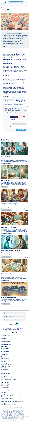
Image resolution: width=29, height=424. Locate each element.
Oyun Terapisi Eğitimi (5, 382)
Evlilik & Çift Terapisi (5, 358)
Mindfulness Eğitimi (5, 387)
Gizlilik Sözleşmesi (4, 348)
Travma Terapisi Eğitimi (5, 380)
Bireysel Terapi (4, 356)
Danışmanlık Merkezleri (5, 341)
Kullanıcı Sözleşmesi (5, 349)
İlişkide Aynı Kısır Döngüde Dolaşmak (8, 404)
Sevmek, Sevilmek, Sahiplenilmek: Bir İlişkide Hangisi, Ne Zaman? (14, 399)
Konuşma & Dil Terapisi (5, 366)
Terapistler (3, 339)
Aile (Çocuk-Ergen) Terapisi (6, 359)
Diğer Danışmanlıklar (5, 370)
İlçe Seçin (19, 124)
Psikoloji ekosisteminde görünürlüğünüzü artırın (10, 377)
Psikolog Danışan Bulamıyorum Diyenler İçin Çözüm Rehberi (12, 403)
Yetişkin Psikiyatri (4, 363)
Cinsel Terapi (3, 361)
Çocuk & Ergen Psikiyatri (6, 364)
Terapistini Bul (21, 129)
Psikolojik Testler (4, 369)
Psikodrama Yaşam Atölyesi (6, 376)
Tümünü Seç (14, 122)
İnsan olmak (3, 392)
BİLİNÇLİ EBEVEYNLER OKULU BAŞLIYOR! (9, 379)
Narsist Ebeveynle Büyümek (6, 398)
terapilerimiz (7, 7)
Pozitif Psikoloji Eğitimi (5, 385)
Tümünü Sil (24, 122)
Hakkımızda (3, 338)
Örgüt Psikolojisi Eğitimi (5, 384)
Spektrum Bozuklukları (5, 367)
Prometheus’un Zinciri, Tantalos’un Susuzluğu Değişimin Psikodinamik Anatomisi (12, 396)
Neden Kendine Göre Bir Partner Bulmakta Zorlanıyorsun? (12, 401)
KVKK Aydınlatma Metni (5, 351)
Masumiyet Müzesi (4, 394)
